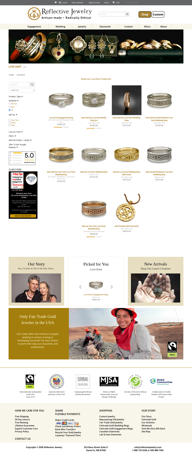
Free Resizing (21, 422)
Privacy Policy (22, 431)
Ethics (147, 26)
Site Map (146, 431)
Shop (144, 14)
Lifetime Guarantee (24, 425)
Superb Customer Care (26, 428)
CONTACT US (22, 438)
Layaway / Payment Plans (68, 435)
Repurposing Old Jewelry (111, 419)
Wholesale (147, 425)
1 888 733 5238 (139, 450)
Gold (13, 125)
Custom (158, 14)
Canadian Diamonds (109, 431)
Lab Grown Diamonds (110, 434)
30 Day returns (22, 419)
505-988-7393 (156, 450)
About (163, 26)
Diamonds (105, 26)
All (12, 110)
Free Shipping (22, 416)
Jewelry (82, 26)
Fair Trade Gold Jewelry (111, 422)
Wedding (60, 26)
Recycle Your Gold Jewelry (68, 432)
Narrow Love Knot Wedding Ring (93, 172)
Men (13, 107)
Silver (13, 122)
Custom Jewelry (107, 416)
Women (14, 103)
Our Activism (148, 422)
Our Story (146, 416)
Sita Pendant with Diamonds (127, 226)
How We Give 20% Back (153, 428)
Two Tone (15, 120)
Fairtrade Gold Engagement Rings (116, 428)
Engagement (34, 26)
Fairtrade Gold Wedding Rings (114, 425)
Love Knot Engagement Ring (61, 118)
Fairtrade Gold (149, 419)
